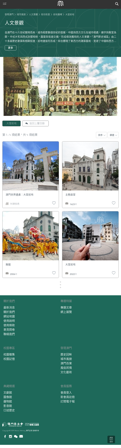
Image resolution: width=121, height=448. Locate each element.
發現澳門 (9, 14)
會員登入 (66, 392)
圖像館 (7, 397)
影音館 (7, 406)
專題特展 (66, 301)
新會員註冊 (67, 397)
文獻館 (7, 392)
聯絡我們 (9, 334)
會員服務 (66, 386)
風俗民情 (66, 367)
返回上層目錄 (37, 123)
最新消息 (9, 307)
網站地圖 (9, 316)
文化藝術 (66, 372)
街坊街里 (45, 14)
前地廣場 (57, 14)
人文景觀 (33, 14)
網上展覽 (66, 312)
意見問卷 (9, 329)
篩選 (112, 135)
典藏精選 (9, 386)
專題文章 (66, 307)
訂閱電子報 (67, 401)
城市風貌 (21, 14)
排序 (100, 135)
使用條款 (9, 325)
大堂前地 (11, 123)
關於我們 (9, 301)
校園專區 (9, 348)
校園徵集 (9, 354)
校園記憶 (9, 359)
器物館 (7, 401)
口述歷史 (9, 410)
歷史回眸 (66, 354)
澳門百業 (66, 363)
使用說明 (9, 320)
